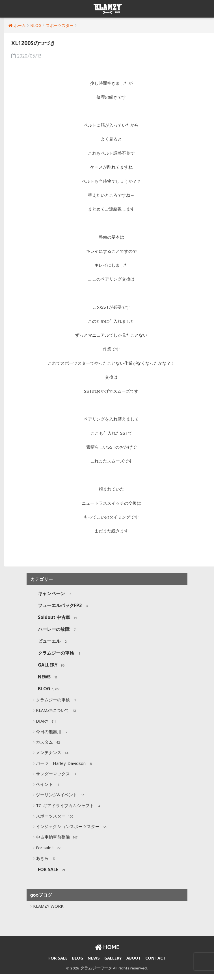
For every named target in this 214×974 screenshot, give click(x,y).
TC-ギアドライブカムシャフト (69, 806)
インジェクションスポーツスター (72, 827)
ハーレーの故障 (58, 629)
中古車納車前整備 (57, 837)
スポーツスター (55, 816)
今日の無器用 (53, 732)
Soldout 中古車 (58, 617)
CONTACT (155, 958)
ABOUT (133, 958)
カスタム (49, 742)
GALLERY (52, 665)
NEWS (48, 677)
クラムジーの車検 (60, 653)
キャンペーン (56, 593)
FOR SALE (52, 869)
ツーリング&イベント (61, 795)
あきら (46, 858)
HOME (107, 946)
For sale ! (49, 848)
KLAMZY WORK (48, 906)
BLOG (49, 689)
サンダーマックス (57, 774)
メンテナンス (53, 753)
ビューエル (53, 641)
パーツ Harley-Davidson (65, 763)
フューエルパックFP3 (64, 605)
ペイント (49, 784)
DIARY (46, 721)
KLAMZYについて (57, 710)
